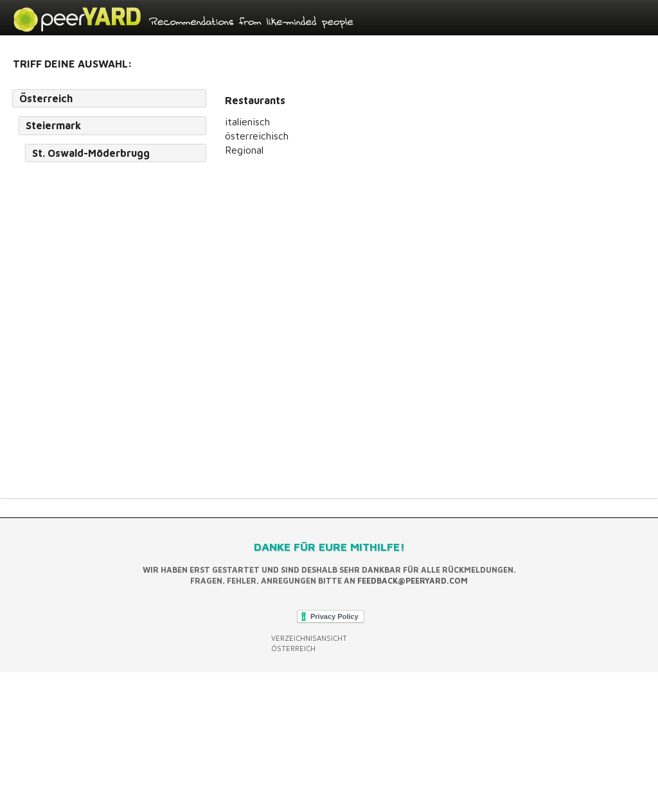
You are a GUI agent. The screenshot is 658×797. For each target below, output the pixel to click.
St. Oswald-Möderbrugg (91, 153)
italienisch (247, 121)
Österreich (46, 98)
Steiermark (53, 125)
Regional (244, 150)
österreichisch (257, 135)
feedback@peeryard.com (412, 581)
